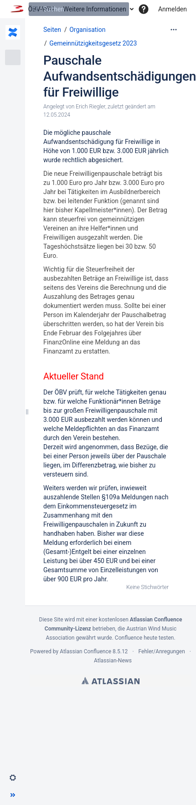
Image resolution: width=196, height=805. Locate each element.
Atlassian (110, 681)
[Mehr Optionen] (173, 29)
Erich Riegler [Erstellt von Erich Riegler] (90, 106)
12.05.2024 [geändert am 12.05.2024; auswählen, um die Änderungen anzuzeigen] (56, 115)
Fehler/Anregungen (162, 651)
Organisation (87, 29)
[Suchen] (35, 9)
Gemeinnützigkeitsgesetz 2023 (93, 43)
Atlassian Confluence (85, 651)
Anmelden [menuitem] (172, 9)
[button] (144, 9)
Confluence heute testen (144, 638)
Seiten (52, 29)
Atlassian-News (113, 660)
